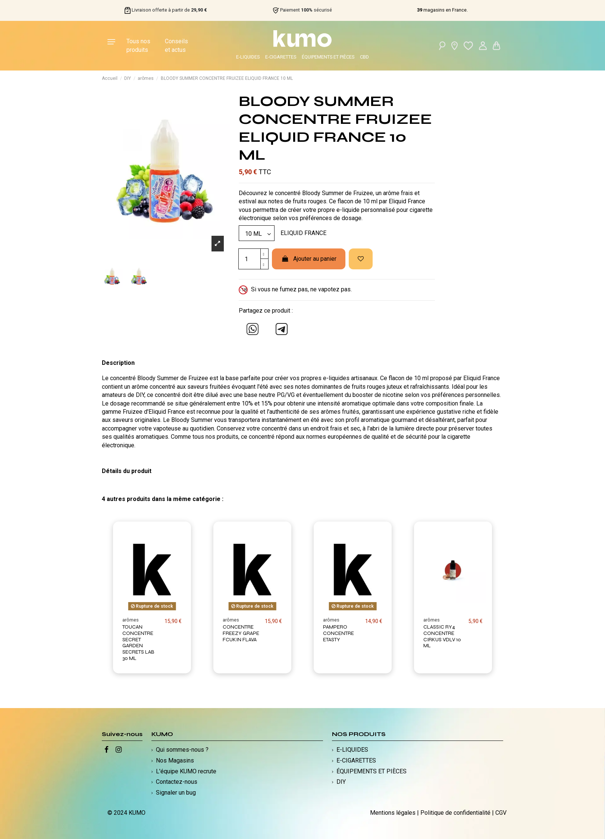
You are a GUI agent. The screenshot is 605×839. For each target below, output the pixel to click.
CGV (501, 812)
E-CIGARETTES (280, 57)
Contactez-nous (176, 781)
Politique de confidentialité (455, 812)
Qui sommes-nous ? (182, 749)
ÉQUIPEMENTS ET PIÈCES (328, 57)
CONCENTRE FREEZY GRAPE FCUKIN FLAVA (241, 633)
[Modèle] (257, 233)
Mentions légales (393, 812)
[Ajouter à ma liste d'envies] (361, 258)
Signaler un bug (176, 792)
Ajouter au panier (308, 258)
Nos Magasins (175, 760)
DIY (341, 781)
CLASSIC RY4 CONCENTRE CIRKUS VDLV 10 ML (442, 636)
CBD (364, 57)
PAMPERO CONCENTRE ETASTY (338, 633)
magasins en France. (442, 10)
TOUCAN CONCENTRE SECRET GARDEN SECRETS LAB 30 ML (138, 642)
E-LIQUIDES (248, 57)
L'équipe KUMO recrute (186, 771)
